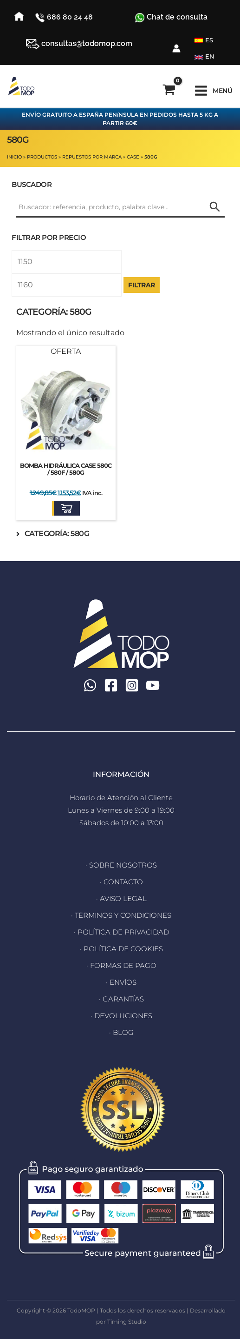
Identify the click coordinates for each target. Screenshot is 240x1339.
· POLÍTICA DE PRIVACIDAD (121, 932)
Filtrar (141, 285)
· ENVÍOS (121, 982)
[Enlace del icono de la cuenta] (176, 48)
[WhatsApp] (90, 685)
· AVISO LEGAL (121, 898)
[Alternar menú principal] (213, 90)
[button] (66, 508)
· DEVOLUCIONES (121, 1015)
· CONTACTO (121, 881)
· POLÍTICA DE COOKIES (121, 948)
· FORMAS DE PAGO (121, 965)
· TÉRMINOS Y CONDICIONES (121, 915)
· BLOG (121, 1032)
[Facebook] (111, 685)
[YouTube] (153, 685)
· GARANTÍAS (121, 998)
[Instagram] (132, 685)
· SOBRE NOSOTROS (121, 865)
